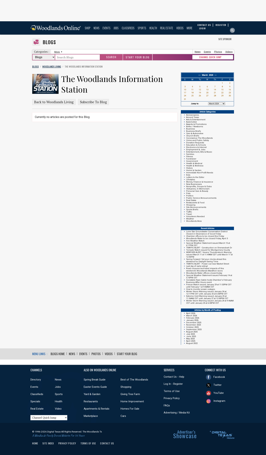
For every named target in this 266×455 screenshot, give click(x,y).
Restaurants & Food (195, 203)
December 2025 (193, 322)
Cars (123, 416)
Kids (188, 175)
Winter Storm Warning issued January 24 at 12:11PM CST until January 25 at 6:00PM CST (206, 292)
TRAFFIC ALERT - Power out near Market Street (207, 264)
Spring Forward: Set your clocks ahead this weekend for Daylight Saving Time (206, 260)
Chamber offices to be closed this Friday (205, 236)
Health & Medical (194, 163)
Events (106, 28)
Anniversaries (192, 115)
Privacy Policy (172, 398)
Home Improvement (132, 401)
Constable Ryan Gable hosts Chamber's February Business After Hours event (209, 281)
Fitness (189, 156)
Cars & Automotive (194, 133)
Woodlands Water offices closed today (204, 273)
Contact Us (107, 443)
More (189, 28)
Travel (189, 214)
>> (215, 75)
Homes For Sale (130, 408)
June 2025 (191, 336)
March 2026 (191, 316)
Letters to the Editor (195, 177)
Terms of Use (172, 391)
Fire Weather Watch (195, 241)
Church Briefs (192, 136)
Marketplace (91, 416)
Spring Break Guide (94, 379)
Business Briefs (193, 131)
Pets (188, 193)
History (189, 168)
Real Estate (166, 28)
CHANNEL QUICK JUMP (210, 57)
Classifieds (128, 28)
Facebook (219, 377)
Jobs (116, 28)
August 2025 (192, 332)
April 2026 (190, 313)
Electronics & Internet (196, 147)
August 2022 (192, 343)
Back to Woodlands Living (54, 102)
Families (190, 154)
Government (192, 161)
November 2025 (193, 325)
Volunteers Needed (195, 216)
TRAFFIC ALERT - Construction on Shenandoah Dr (209, 248)
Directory (35, 379)
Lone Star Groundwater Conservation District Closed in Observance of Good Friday (206, 232)
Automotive (191, 122)
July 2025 (190, 334)
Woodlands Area (194, 221)
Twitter (217, 385)
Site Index (48, 443)
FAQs (167, 405)
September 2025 (194, 329)
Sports (142, 28)
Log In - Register (173, 383)
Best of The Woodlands (134, 379)
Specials (35, 401)
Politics (189, 196)
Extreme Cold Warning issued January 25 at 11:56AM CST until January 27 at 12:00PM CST (207, 297)
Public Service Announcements (201, 198)
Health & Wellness (194, 166)
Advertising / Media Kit (177, 412)
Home (35, 443)
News (96, 28)
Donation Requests (195, 143)
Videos (180, 28)
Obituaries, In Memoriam (198, 189)
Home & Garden (193, 170)
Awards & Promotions (196, 124)
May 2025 (190, 339)
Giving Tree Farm (130, 394)
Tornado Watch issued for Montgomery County (208, 250)
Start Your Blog (138, 57)
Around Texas (192, 117)
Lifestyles (190, 179)
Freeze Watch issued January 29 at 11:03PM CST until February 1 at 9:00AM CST (208, 285)
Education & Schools (196, 145)
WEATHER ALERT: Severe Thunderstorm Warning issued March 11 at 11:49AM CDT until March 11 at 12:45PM (209, 254)
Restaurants (91, 401)
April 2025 (190, 341)
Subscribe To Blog (93, 102)
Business (190, 129)
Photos (218, 51)
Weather (190, 219)
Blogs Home (58, 354)
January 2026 (192, 320)
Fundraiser (191, 159)
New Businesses (194, 184)
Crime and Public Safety (197, 140)
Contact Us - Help (174, 376)
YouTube (218, 393)
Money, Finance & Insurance (199, 182)
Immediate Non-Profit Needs (199, 173)
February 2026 (192, 318)
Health (153, 28)
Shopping (190, 205)
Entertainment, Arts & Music (199, 152)
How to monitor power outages (200, 289)
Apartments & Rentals (96, 408)
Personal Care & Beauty (197, 191)
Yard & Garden (92, 394)
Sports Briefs (192, 209)
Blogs (49, 42)
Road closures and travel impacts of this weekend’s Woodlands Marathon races (205, 269)
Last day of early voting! (197, 266)
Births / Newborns (194, 126)
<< (200, 75)
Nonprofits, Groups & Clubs (199, 186)
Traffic (189, 212)
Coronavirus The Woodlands (199, 138)
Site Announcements (196, 207)
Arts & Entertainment (195, 119)
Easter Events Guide (95, 386)
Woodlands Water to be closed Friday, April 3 (207, 238)
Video (58, 408)
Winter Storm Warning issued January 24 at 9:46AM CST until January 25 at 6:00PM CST (210, 302)
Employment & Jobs (195, 149)
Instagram (219, 400)
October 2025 (192, 327)
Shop (87, 28)
